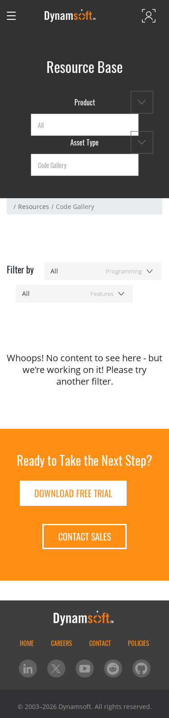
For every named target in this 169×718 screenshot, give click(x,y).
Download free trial (73, 493)
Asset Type (84, 142)
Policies (138, 643)
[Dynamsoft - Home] (70, 15)
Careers (61, 643)
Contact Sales (84, 536)
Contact (100, 643)
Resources (33, 206)
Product (84, 102)
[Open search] (30, 15)
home (27, 643)
